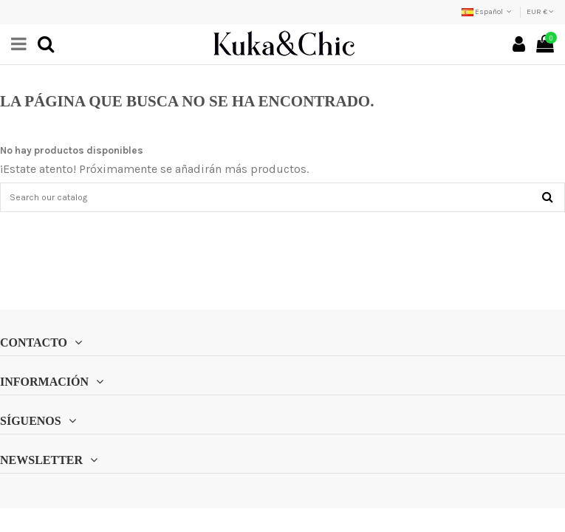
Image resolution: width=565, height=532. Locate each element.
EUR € (540, 11)
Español (488, 11)
